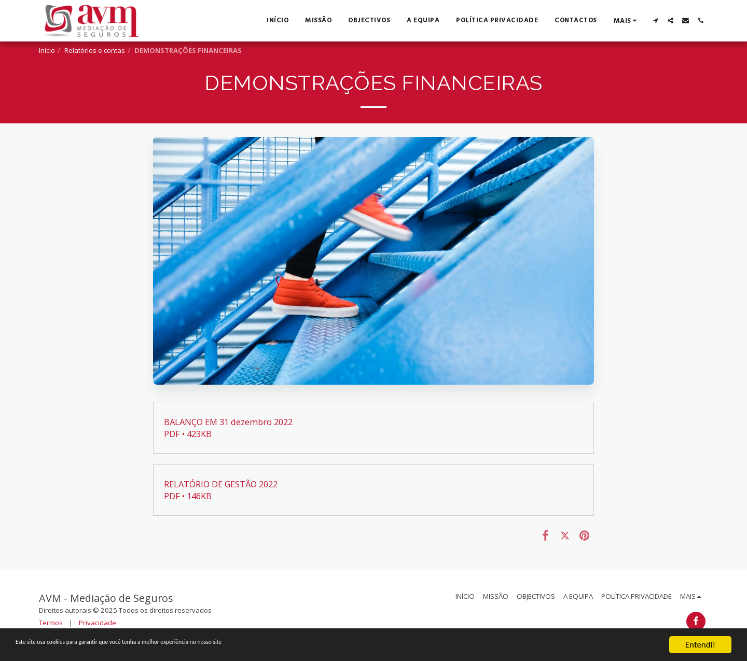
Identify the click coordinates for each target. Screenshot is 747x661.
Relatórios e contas (94, 50)
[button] (655, 20)
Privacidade (97, 622)
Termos (51, 622)
